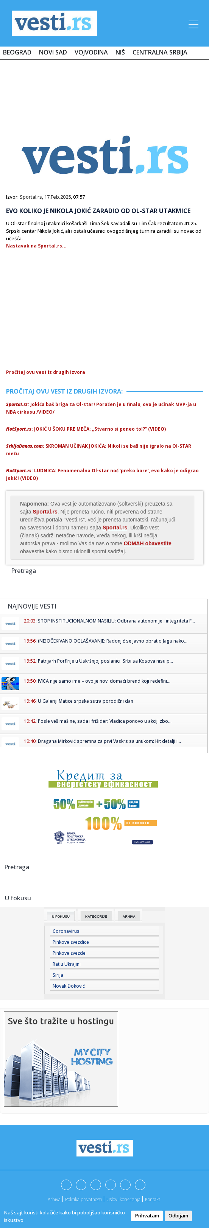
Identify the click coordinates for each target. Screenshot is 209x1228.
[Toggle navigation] (192, 23)
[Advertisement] (104, 88)
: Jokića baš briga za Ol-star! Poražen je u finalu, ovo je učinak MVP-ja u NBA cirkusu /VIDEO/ (101, 408)
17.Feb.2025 (57, 196)
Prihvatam (147, 1215)
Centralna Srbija (160, 52)
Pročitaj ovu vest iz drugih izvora (45, 372)
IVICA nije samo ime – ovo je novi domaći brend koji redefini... (104, 681)
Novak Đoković (69, 986)
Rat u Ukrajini (67, 964)
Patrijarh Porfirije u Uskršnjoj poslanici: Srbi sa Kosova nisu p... (105, 661)
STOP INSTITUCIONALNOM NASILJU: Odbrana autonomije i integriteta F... (116, 621)
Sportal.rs (31, 196)
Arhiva (129, 916)
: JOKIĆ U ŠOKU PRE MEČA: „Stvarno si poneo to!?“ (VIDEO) (86, 429)
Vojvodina (91, 52)
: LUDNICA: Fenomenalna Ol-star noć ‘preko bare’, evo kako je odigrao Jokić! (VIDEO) (102, 474)
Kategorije (96, 916)
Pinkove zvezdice (71, 942)
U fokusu (61, 916)
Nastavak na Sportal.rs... (36, 246)
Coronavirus (66, 931)
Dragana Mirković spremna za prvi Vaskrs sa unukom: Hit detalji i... (109, 741)
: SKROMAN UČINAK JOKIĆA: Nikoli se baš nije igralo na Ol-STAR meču (98, 450)
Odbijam (178, 1215)
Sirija (58, 975)
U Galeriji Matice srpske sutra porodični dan (85, 701)
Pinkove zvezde (69, 953)
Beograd (17, 52)
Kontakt (152, 1199)
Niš (120, 52)
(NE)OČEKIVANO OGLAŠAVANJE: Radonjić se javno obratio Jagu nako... (112, 641)
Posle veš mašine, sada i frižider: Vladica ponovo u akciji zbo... (105, 721)
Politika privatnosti (83, 1199)
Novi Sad (53, 52)
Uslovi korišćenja (123, 1199)
